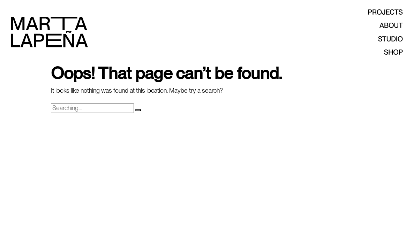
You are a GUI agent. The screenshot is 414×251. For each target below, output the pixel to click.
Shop (377, 52)
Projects (377, 12)
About (377, 25)
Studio (377, 38)
